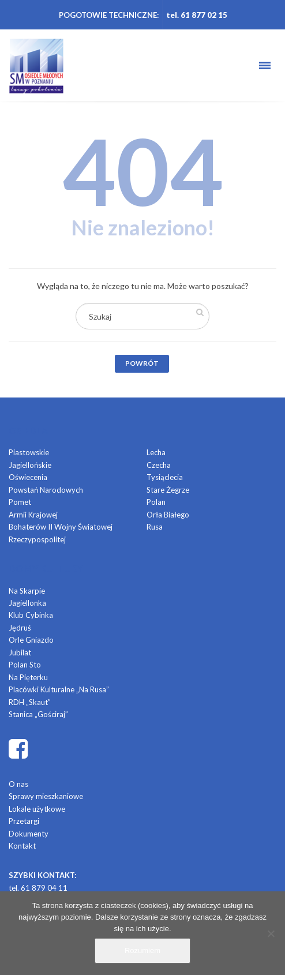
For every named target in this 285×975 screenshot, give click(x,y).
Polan (156, 502)
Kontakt (22, 845)
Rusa (155, 526)
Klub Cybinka (31, 615)
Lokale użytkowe (37, 808)
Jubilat (20, 652)
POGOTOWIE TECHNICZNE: (109, 15)
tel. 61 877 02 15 (196, 15)
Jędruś (20, 627)
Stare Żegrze (168, 489)
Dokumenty (28, 833)
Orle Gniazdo (31, 639)
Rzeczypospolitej (37, 539)
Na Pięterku (28, 677)
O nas (18, 784)
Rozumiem (142, 950)
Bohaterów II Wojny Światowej (60, 526)
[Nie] (270, 933)
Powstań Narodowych (46, 489)
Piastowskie (29, 452)
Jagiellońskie (30, 465)
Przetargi (24, 821)
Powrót (142, 363)
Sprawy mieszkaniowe (46, 796)
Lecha (156, 452)
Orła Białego (168, 514)
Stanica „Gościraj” (38, 714)
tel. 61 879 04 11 (38, 887)
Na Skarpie (27, 590)
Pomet (20, 502)
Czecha (159, 465)
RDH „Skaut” (30, 702)
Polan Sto (25, 664)
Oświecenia (28, 477)
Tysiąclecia (165, 477)
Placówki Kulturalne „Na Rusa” (59, 689)
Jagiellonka (27, 603)
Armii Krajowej (33, 514)
